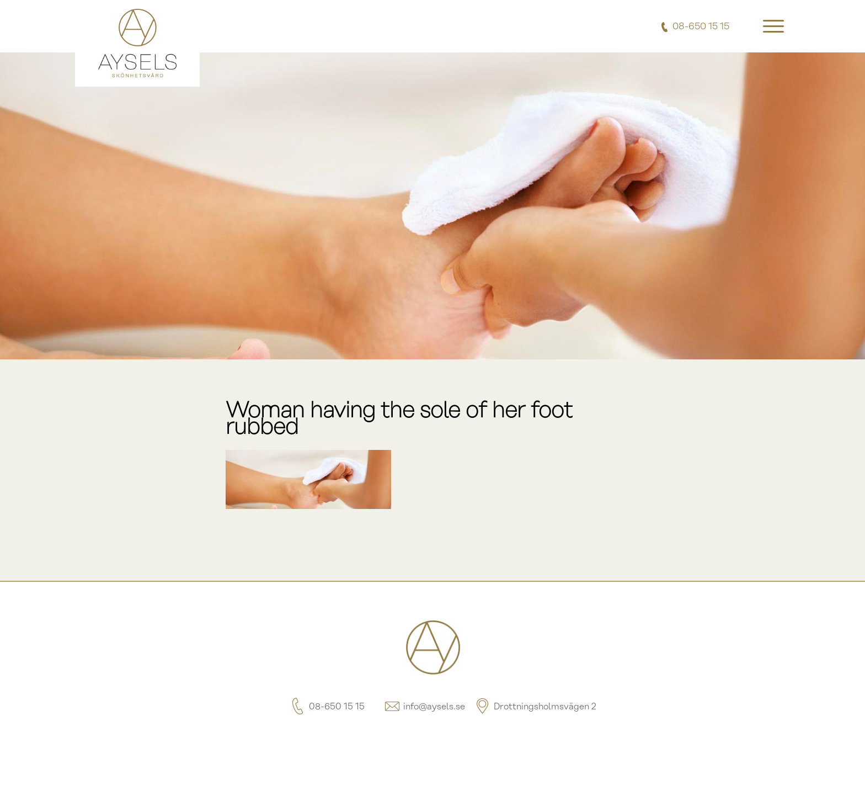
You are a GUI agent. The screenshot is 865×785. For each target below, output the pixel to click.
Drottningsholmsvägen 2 (535, 707)
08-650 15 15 (327, 707)
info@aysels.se (424, 707)
